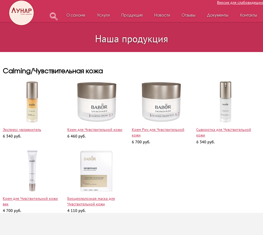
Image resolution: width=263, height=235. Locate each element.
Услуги (103, 15)
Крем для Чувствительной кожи (94, 129)
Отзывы (188, 15)
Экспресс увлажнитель (22, 129)
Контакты (248, 15)
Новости (162, 15)
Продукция (132, 15)
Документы (217, 15)
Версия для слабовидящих (240, 2)
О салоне (75, 15)
